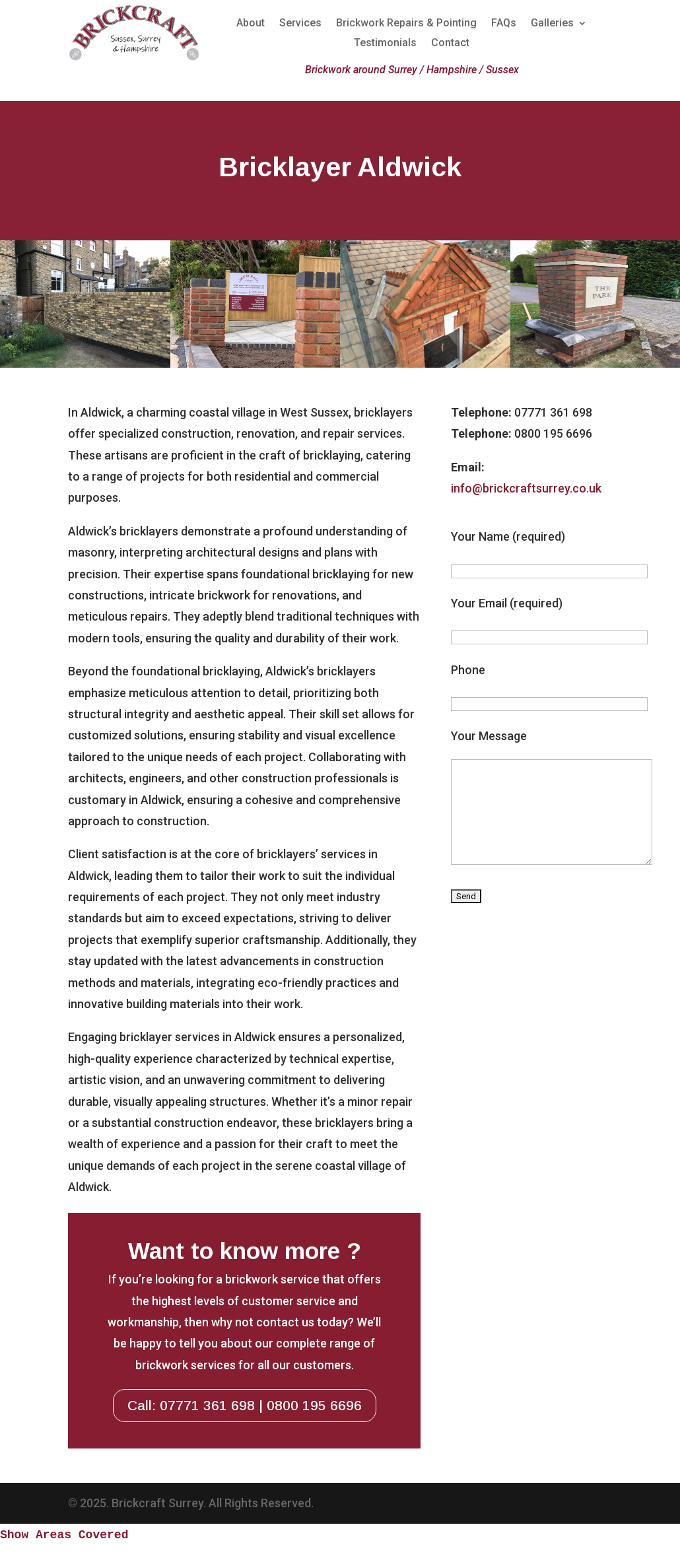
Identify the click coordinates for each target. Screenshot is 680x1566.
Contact (450, 43)
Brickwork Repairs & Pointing (406, 23)
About (250, 23)
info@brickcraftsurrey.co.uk (526, 488)
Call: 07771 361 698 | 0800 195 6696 (244, 1405)
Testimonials (385, 43)
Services (300, 23)
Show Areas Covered (64, 1535)
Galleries (552, 23)
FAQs (503, 23)
